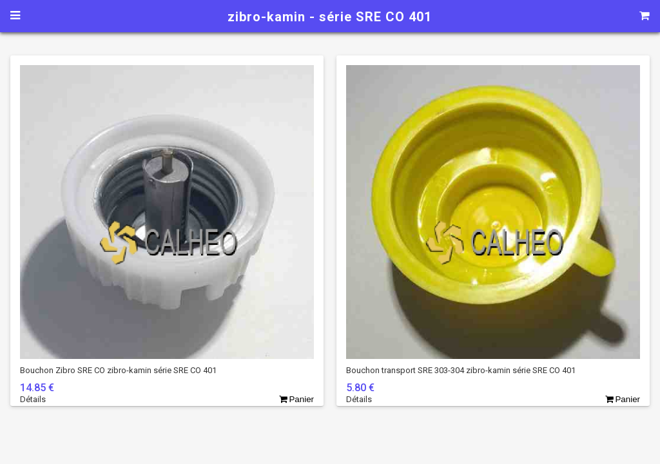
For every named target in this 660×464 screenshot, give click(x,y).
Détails (33, 399)
